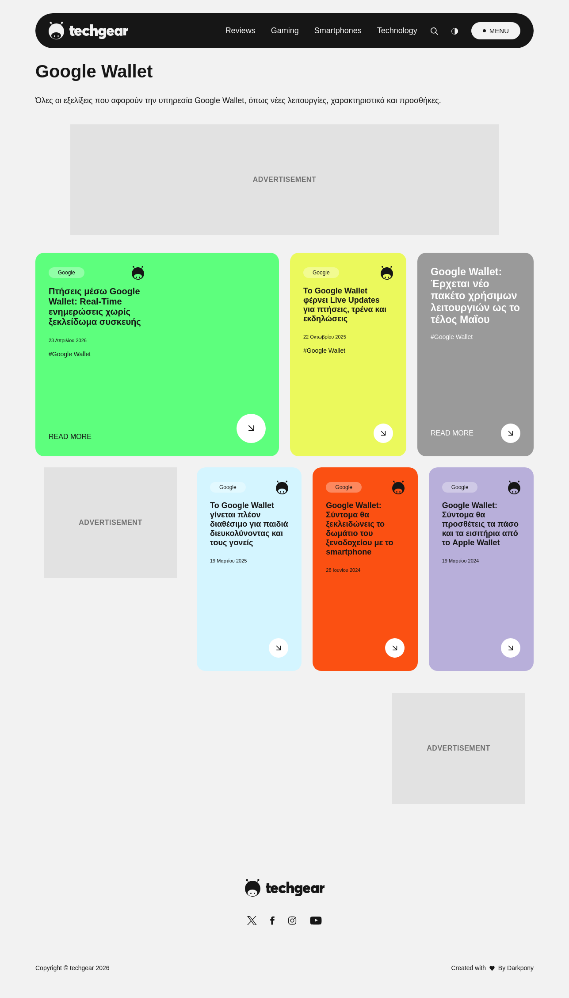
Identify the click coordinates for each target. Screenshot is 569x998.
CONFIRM (220, 679)
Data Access (284, 710)
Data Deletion (234, 710)
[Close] (437, 288)
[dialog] (285, 499)
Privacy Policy (334, 710)
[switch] (394, 460)
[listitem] (285, 440)
